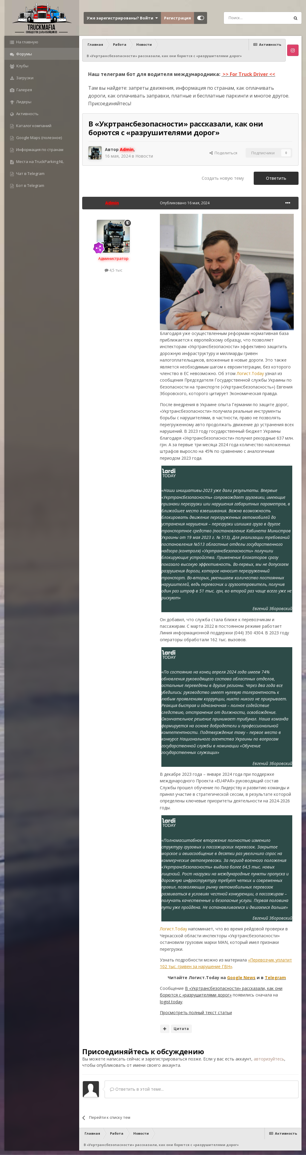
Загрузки (24, 77)
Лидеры (23, 101)
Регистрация (177, 18)
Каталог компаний (33, 125)
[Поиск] (243, 18)
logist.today (171, 1002)
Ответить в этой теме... (137, 1089)
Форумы (23, 54)
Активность (27, 113)
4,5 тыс (113, 270)
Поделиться (223, 153)
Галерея (24, 89)
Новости (144, 156)
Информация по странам (39, 149)
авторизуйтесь (269, 1059)
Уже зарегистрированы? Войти (122, 18)
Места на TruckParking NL (39, 161)
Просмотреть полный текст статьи (196, 1012)
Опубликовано (184, 202)
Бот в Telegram (29, 185)
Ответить (276, 178)
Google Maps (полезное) (38, 137)
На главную (26, 42)
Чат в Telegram (30, 173)
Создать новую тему (223, 178)
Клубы (22, 65)
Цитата (181, 1028)
